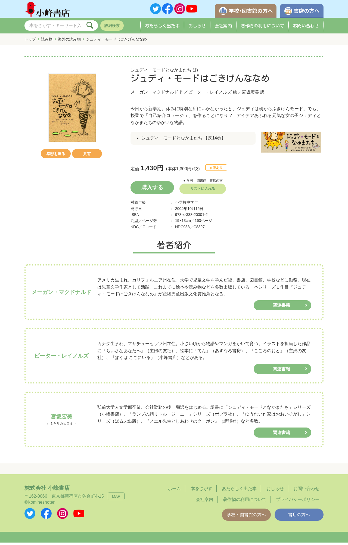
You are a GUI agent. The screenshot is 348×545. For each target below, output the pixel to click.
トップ (30, 41)
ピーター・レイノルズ (210, 94)
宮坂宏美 (250, 94)
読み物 (46, 41)
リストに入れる (202, 191)
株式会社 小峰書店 (47, 490)
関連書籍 (281, 307)
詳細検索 (112, 28)
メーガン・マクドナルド (154, 94)
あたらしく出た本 (162, 28)
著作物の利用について (262, 28)
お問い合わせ (306, 28)
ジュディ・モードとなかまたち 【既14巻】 (183, 140)
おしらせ (197, 28)
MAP (116, 499)
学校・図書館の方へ (246, 517)
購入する (152, 190)
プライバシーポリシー (297, 502)
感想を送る (55, 156)
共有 (87, 156)
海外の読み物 (69, 41)
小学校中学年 (186, 205)
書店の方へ (299, 517)
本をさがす (201, 491)
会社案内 (223, 28)
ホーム (174, 491)
